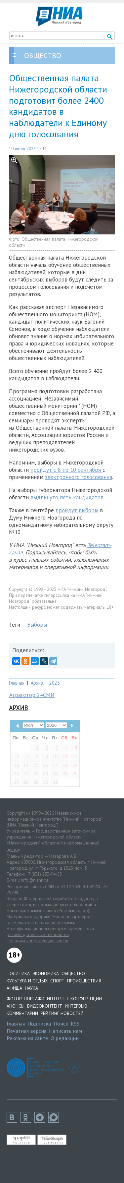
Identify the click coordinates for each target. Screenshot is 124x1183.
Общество (73, 973)
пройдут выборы (77, 510)
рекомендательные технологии (38, 934)
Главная (16, 683)
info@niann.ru (34, 880)
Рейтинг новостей (62, 1013)
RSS (75, 1023)
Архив (37, 683)
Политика (18, 973)
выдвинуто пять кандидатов (66, 497)
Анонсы (15, 1006)
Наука (31, 988)
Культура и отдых (27, 981)
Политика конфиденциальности (37, 941)
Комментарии (22, 1013)
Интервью (76, 1006)
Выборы (37, 624)
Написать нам (65, 1030)
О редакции (65, 1038)
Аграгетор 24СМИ (32, 695)
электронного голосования (78, 477)
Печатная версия (26, 1030)
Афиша (14, 988)
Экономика (45, 973)
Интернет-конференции (74, 999)
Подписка (39, 1023)
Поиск (61, 1023)
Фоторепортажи (25, 999)
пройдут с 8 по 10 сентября (66, 469)
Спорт (57, 981)
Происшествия (84, 981)
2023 (54, 683)
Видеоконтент (44, 1006)
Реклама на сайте (27, 1038)
